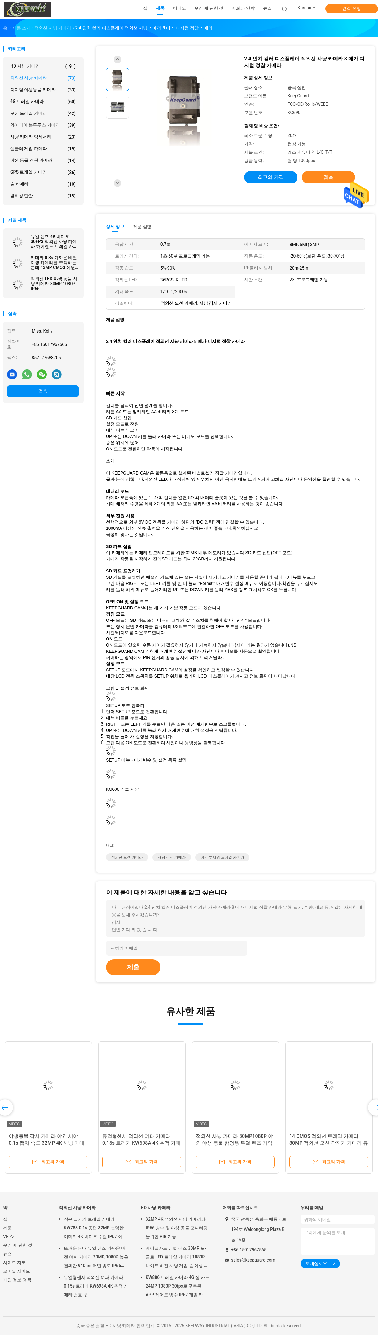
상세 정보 (115, 226)
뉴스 (7, 1253)
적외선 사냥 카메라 (43, 78)
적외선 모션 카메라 (127, 857)
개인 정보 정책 (17, 1279)
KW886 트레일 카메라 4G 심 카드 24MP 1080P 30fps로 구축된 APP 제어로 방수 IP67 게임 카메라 (177, 1287)
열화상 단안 (43, 196)
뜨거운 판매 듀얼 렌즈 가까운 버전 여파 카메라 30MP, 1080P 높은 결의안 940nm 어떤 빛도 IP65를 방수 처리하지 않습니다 (96, 1258)
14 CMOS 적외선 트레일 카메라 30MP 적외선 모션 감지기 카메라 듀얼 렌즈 (328, 1143)
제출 (133, 967)
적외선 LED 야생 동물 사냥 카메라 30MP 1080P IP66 (54, 283)
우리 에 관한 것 (17, 1245)
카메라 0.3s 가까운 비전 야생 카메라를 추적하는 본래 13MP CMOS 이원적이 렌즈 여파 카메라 (54, 262)
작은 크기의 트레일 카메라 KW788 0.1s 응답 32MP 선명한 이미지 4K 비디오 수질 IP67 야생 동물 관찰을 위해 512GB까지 (95, 1229)
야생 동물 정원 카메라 (43, 160)
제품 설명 (142, 226)
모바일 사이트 (16, 1271)
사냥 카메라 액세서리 (43, 137)
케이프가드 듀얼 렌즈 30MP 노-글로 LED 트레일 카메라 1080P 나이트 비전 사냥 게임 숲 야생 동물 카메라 (177, 1258)
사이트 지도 (14, 1262)
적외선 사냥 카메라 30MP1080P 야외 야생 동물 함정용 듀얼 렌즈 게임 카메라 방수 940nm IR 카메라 (234, 1143)
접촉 (43, 390)
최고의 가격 (271, 177)
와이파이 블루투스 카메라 (43, 125)
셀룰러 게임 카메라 (43, 149)
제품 (7, 1227)
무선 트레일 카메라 (43, 113)
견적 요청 (351, 8)
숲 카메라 (43, 184)
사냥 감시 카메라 (172, 857)
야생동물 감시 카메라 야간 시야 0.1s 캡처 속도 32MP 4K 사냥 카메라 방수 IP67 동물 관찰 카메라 (46, 1143)
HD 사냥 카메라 (43, 66)
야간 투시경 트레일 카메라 (222, 857)
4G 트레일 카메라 (43, 102)
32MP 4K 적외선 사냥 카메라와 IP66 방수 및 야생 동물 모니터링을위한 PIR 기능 (177, 1228)
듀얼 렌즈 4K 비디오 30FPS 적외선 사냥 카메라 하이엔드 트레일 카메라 (54, 241)
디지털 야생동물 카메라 (43, 90)
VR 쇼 (8, 1236)
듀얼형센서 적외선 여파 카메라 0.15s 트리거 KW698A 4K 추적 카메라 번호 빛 (141, 1143)
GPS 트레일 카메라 (43, 172)
